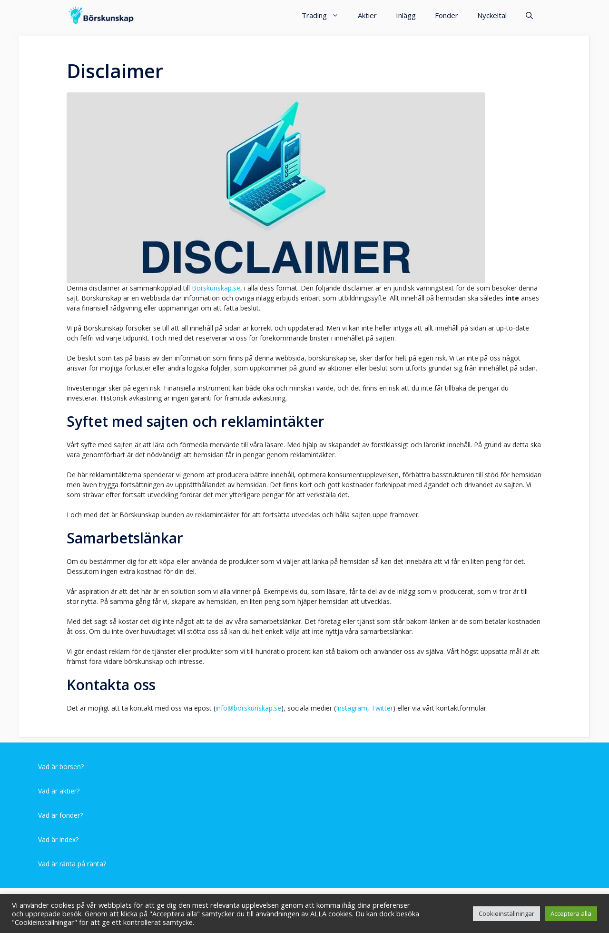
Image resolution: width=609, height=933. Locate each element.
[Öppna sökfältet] (529, 15)
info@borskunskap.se (248, 707)
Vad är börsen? (61, 766)
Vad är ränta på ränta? (72, 863)
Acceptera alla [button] (570, 913)
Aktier (367, 15)
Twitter (382, 707)
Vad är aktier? (58, 790)
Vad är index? (58, 839)
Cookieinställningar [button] (506, 913)
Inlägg (406, 15)
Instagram (351, 707)
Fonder (446, 15)
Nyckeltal (492, 15)
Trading (325, 15)
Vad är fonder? (60, 815)
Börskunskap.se (216, 287)
